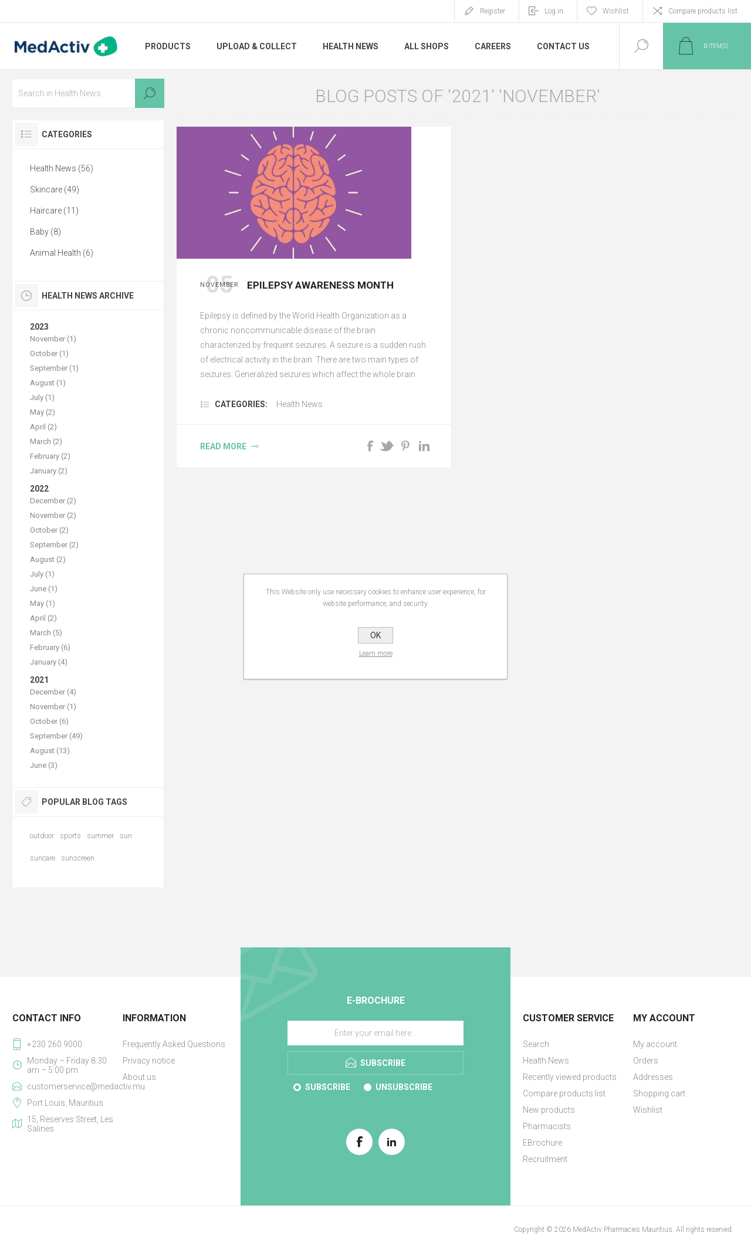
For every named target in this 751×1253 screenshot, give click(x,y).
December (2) (53, 500)
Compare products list (703, 11)
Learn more (376, 653)
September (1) (54, 368)
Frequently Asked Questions (174, 1044)
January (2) (48, 470)
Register (492, 11)
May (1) (42, 603)
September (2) (54, 544)
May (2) (42, 412)
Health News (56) (61, 168)
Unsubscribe (404, 1087)
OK (375, 635)
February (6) (50, 647)
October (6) (49, 721)
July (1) (42, 397)
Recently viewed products (570, 1077)
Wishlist (647, 1110)
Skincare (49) (54, 189)
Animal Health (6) (61, 253)
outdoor (42, 835)
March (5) (46, 632)
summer (100, 835)
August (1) (48, 382)
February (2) (50, 456)
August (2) (48, 559)
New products (549, 1110)
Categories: (241, 404)
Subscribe (327, 1087)
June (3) (43, 765)
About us (139, 1077)
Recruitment (545, 1159)
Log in (553, 11)
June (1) (43, 588)
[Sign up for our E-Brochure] (375, 1033)
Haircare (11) (54, 210)
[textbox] (88, 93)
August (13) (50, 750)
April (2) (43, 426)
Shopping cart (659, 1093)
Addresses (653, 1077)
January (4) (48, 662)
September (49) (56, 736)
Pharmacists (547, 1126)
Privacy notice (149, 1060)
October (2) (49, 530)
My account (655, 1044)
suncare (42, 858)
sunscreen (77, 858)
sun (126, 835)
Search (149, 93)
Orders (645, 1060)
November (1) (53, 338)
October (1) (49, 353)
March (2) (46, 441)
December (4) (53, 692)
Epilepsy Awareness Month (320, 285)
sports (70, 835)
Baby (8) (45, 231)
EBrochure (542, 1142)
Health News (299, 404)
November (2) (53, 515)
